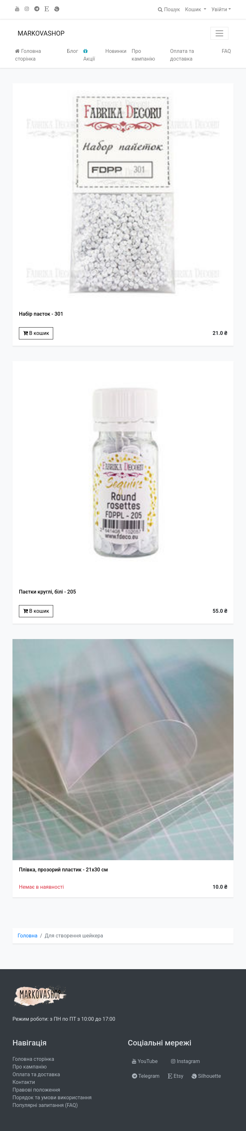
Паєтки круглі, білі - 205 (47, 592)
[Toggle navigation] (219, 33)
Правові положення (36, 1090)
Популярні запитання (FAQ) (45, 1105)
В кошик (36, 333)
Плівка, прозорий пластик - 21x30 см (63, 870)
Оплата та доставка (182, 55)
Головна (27, 936)
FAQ (226, 51)
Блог (72, 51)
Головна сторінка (28, 55)
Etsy (175, 1076)
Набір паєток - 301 (41, 314)
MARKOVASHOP (41, 33)
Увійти (219, 9)
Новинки (116, 51)
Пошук (169, 9)
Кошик (193, 9)
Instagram (185, 1061)
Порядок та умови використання (52, 1097)
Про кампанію (143, 55)
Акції (89, 55)
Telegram (146, 1076)
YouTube (145, 1061)
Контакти (23, 1082)
